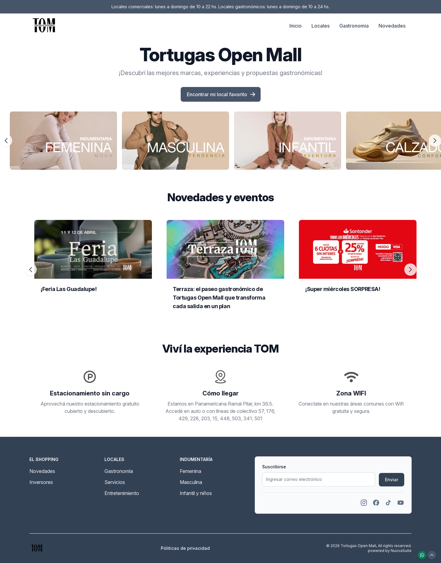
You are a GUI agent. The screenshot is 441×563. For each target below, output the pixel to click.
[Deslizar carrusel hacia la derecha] (435, 140)
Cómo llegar (220, 393)
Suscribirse (274, 466)
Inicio (295, 26)
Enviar (391, 479)
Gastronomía (354, 26)
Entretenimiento (121, 493)
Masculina (191, 482)
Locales (320, 26)
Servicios (114, 482)
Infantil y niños (196, 493)
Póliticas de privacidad (185, 548)
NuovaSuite (401, 550)
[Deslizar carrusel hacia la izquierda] (6, 140)
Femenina (190, 471)
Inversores (41, 482)
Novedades (392, 26)
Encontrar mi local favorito (221, 94)
